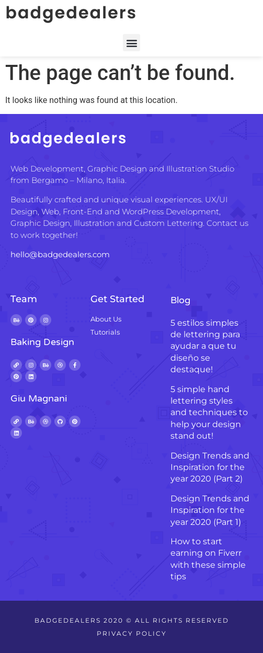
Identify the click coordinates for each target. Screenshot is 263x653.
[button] (131, 42)
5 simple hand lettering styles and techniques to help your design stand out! (209, 412)
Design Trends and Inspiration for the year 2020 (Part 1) (209, 510)
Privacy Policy (132, 633)
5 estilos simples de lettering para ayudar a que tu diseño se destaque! (205, 346)
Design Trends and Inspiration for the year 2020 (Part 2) (209, 467)
